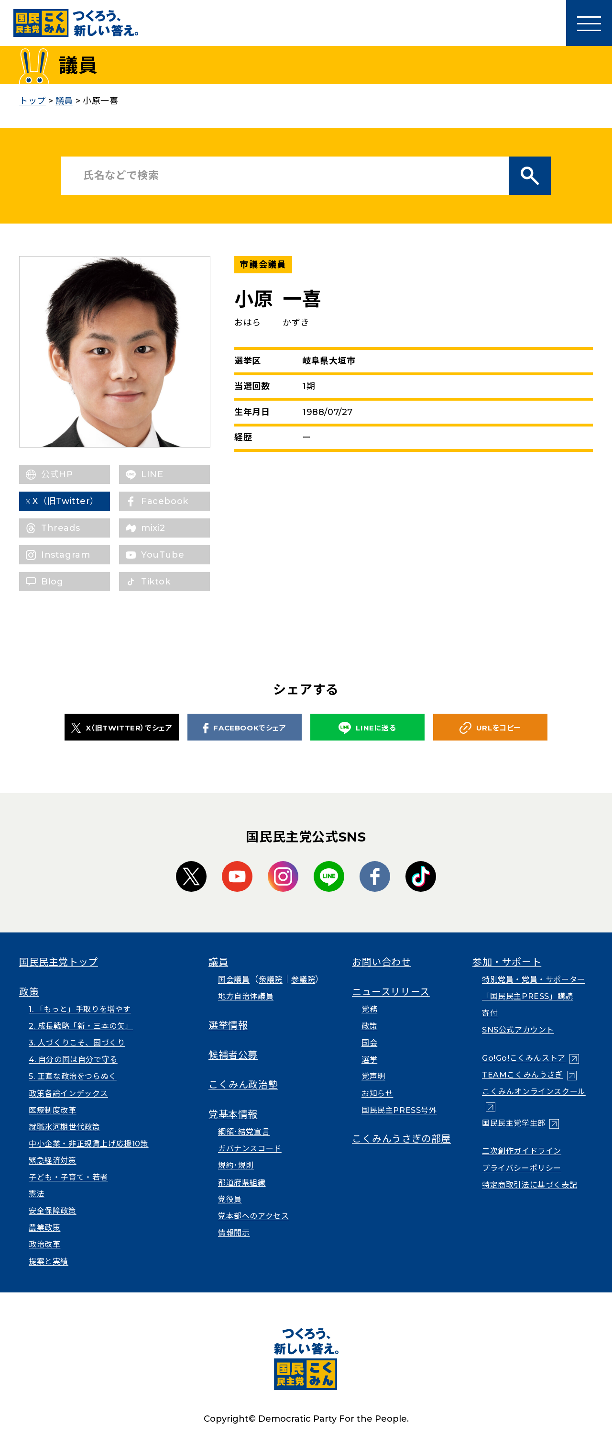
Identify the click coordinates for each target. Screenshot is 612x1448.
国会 (369, 1042)
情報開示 (234, 1232)
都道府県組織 (242, 1182)
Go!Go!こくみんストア (524, 1058)
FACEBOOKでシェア (244, 728)
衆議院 (271, 979)
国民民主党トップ (58, 962)
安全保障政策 (52, 1210)
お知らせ (377, 1093)
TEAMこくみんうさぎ (522, 1074)
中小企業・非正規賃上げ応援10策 (89, 1143)
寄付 (490, 1013)
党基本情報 (233, 1114)
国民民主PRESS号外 (399, 1110)
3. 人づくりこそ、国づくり (77, 1042)
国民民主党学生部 (514, 1123)
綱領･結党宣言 (244, 1131)
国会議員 (234, 979)
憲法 (36, 1194)
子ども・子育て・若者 (68, 1177)
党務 (369, 1009)
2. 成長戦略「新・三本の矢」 (81, 1026)
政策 (29, 992)
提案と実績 (48, 1261)
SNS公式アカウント (518, 1029)
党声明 (373, 1076)
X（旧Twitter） (74, 501)
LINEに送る (367, 728)
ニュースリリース (391, 992)
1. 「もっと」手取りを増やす (80, 1009)
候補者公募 (233, 1055)
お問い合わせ (381, 962)
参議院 (303, 979)
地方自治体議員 (245, 996)
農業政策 (44, 1227)
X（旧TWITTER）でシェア (122, 727)
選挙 (369, 1059)
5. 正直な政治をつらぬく (73, 1076)
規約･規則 (236, 1165)
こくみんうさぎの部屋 (401, 1139)
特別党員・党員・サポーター (533, 979)
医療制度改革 (52, 1110)
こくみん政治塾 (243, 1084)
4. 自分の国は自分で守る (73, 1059)
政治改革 (44, 1244)
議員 (218, 962)
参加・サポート (506, 962)
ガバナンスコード (250, 1148)
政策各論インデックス (68, 1093)
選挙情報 (228, 1025)
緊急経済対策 (52, 1160)
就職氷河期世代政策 (64, 1127)
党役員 (230, 1199)
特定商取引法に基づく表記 (529, 1185)
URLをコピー (490, 728)
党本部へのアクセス (253, 1216)
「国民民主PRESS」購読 (527, 996)
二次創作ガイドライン (521, 1151)
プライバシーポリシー (521, 1168)
